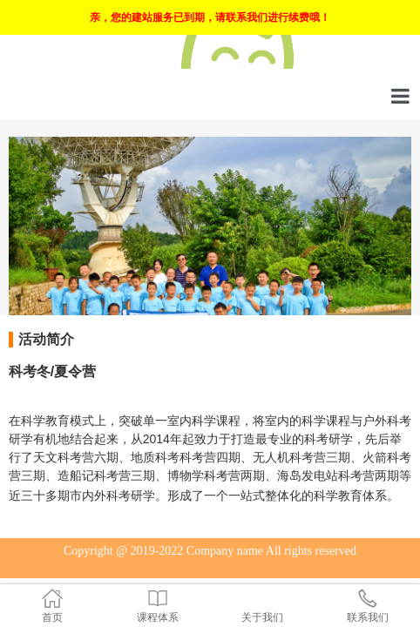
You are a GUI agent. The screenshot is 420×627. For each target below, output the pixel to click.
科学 (33, 421)
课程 (228, 421)
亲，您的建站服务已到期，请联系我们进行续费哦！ (210, 17)
